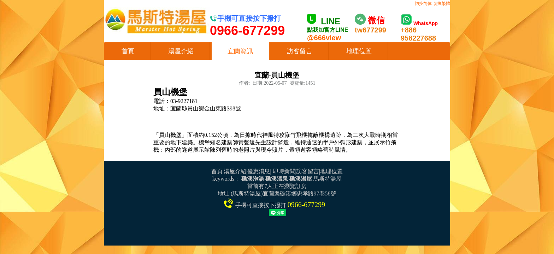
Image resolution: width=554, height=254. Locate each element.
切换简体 (423, 3)
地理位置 (359, 51)
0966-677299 (306, 204)
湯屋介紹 (181, 51)
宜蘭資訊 (240, 51)
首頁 (128, 51)
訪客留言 (299, 51)
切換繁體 (441, 3)
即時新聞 (284, 171)
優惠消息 (258, 171)
